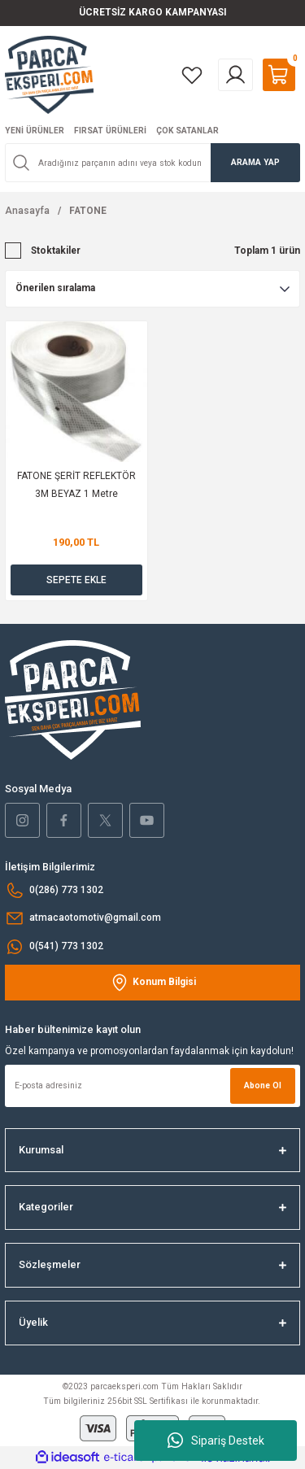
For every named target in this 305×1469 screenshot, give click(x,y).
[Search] (152, 162)
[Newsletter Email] (152, 1086)
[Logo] (49, 74)
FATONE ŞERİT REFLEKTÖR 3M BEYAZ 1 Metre (76, 484)
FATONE (88, 210)
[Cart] (279, 75)
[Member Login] (235, 75)
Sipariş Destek (216, 1440)
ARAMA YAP (255, 162)
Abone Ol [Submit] (262, 1085)
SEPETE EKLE (76, 580)
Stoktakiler (56, 250)
